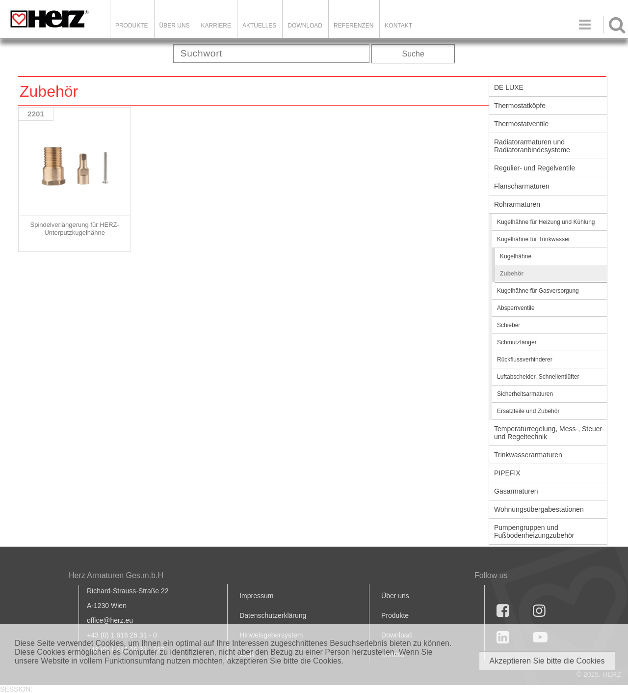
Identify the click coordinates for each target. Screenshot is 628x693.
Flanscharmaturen (522, 186)
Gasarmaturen (516, 491)
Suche (413, 54)
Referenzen (353, 25)
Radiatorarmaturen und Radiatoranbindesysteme (532, 146)
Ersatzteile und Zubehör (528, 411)
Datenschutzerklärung (272, 615)
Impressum (256, 596)
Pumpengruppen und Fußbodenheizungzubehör (534, 531)
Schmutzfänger (517, 342)
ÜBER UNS (174, 25)
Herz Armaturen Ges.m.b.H (116, 575)
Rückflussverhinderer (524, 359)
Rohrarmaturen (517, 204)
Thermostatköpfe (520, 106)
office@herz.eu (110, 620)
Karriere (216, 25)
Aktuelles (259, 25)
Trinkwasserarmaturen (528, 455)
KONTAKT (398, 25)
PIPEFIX (507, 473)
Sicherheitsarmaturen (525, 393)
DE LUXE (508, 87)
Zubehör (511, 273)
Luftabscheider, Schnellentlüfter (538, 376)
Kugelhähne (515, 256)
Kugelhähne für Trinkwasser (533, 239)
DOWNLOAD (305, 25)
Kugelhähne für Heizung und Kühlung (546, 222)
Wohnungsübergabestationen (539, 509)
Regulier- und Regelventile (534, 168)
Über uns (395, 596)
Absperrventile (516, 308)
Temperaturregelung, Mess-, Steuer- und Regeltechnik (549, 433)
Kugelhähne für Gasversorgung (538, 290)
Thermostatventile (521, 124)
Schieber (508, 325)
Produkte (131, 25)
